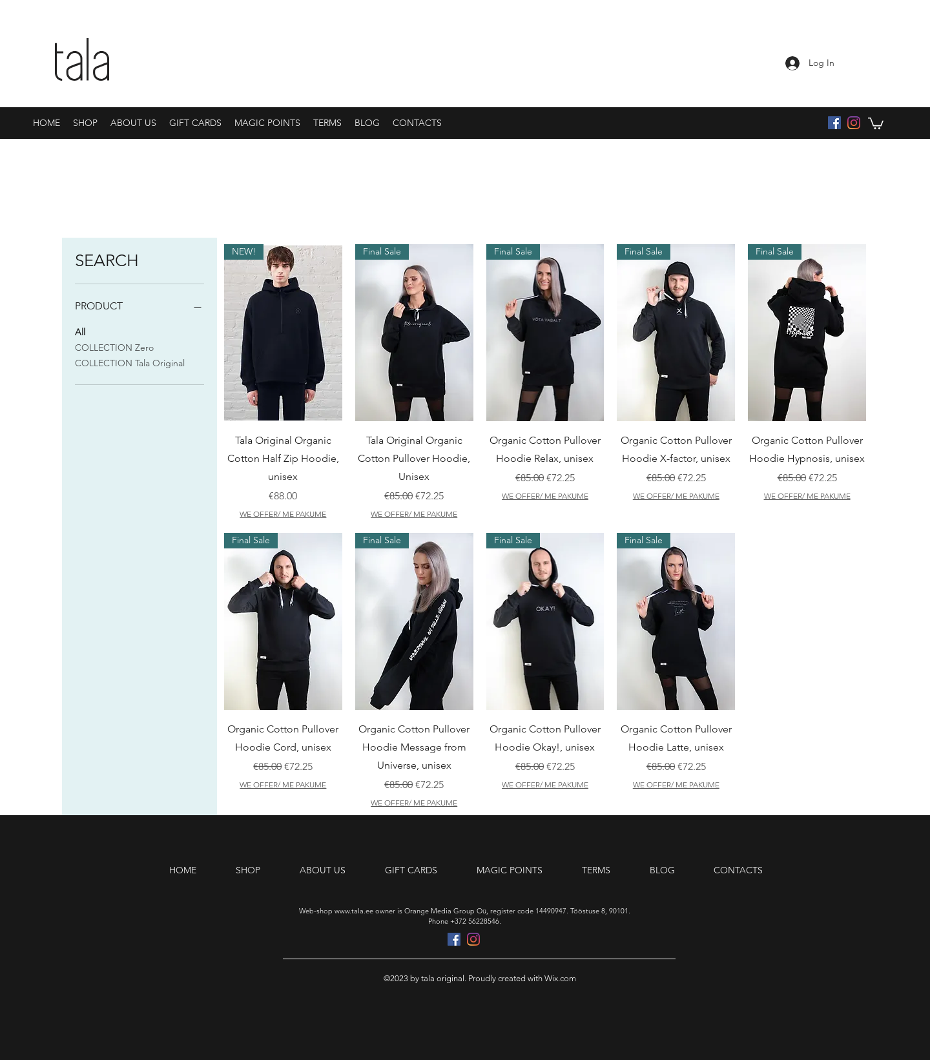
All (80, 331)
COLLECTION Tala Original (130, 362)
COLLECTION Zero (114, 346)
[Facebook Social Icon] (834, 122)
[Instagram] (853, 122)
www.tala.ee (354, 910)
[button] (876, 122)
